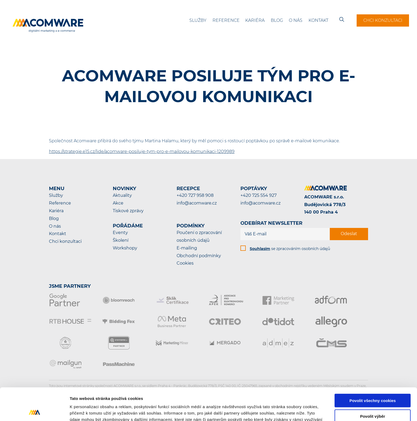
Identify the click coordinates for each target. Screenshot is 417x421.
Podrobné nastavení (285, 410)
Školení (120, 240)
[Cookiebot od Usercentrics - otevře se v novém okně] (34, 411)
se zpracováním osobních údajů (290, 248)
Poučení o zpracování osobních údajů (199, 236)
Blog (277, 20)
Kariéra (255, 20)
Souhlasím (260, 248)
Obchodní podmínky (199, 255)
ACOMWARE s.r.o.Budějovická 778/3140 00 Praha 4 (324, 204)
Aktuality (122, 195)
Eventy (120, 232)
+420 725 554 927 (258, 195)
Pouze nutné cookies (372, 399)
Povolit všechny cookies (372, 368)
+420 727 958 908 (195, 195)
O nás (295, 20)
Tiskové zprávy (128, 210)
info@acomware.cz (197, 203)
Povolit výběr (372, 383)
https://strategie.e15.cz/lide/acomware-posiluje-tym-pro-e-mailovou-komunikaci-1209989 (142, 151)
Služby (197, 20)
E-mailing (187, 248)
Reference (226, 20)
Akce (118, 203)
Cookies (185, 263)
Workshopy (125, 248)
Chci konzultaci (382, 20)
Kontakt (318, 20)
